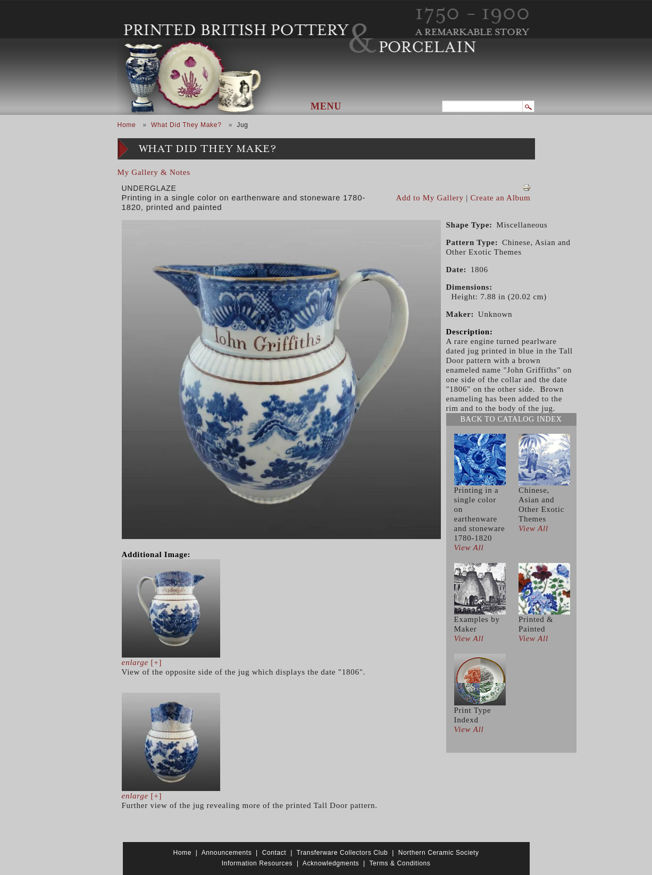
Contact (274, 852)
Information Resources (257, 863)
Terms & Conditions (399, 863)
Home (127, 125)
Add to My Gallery (430, 197)
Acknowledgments (331, 863)
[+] (142, 662)
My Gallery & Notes (154, 172)
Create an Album (501, 197)
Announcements (227, 852)
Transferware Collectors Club (342, 852)
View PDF (526, 187)
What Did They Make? (186, 125)
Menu (326, 106)
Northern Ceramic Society (438, 852)
